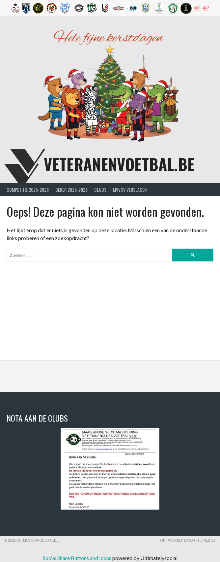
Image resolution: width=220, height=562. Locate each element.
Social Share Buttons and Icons (77, 558)
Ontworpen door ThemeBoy (188, 540)
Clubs (100, 189)
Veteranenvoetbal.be (119, 164)
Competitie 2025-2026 (28, 189)
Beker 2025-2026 (71, 189)
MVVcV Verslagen (130, 189)
